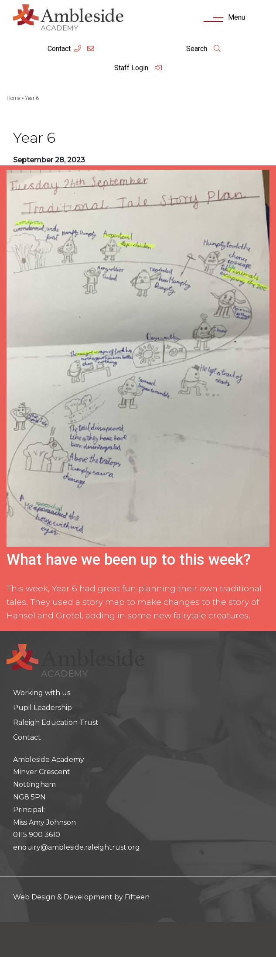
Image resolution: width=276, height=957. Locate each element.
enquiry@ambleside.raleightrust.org (76, 847)
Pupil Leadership (42, 707)
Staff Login (138, 68)
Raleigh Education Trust (56, 722)
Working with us (41, 693)
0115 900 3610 (36, 834)
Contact (59, 49)
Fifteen (137, 897)
